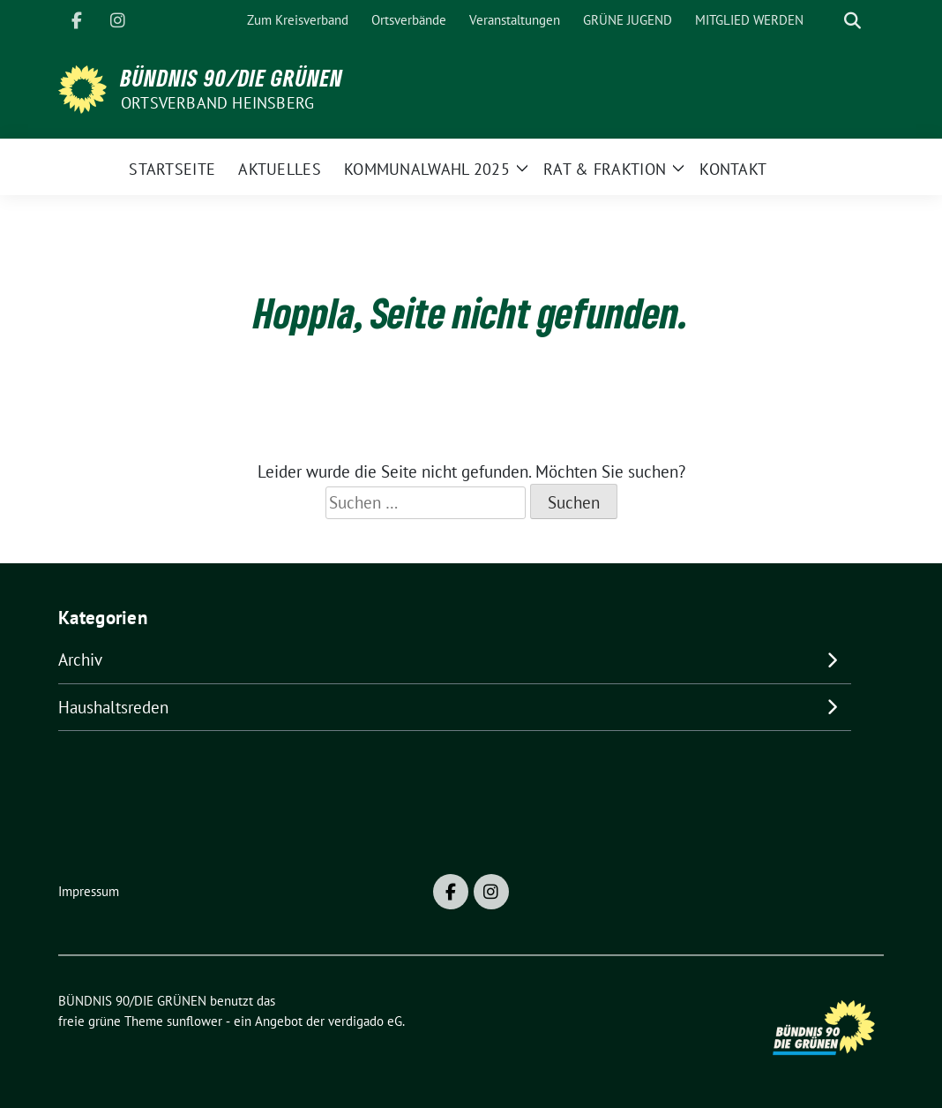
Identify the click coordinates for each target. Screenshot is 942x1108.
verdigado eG (365, 1021)
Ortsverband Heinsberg (217, 103)
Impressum (88, 891)
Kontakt (732, 169)
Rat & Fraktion (604, 169)
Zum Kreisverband (297, 19)
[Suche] (827, 21)
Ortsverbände (408, 19)
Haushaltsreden (113, 707)
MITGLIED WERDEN (749, 19)
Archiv (80, 659)
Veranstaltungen (514, 19)
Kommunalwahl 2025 (427, 169)
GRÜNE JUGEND (627, 19)
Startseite (172, 169)
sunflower (194, 1021)
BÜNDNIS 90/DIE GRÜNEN (232, 77)
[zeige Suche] (852, 21)
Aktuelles (279, 169)
